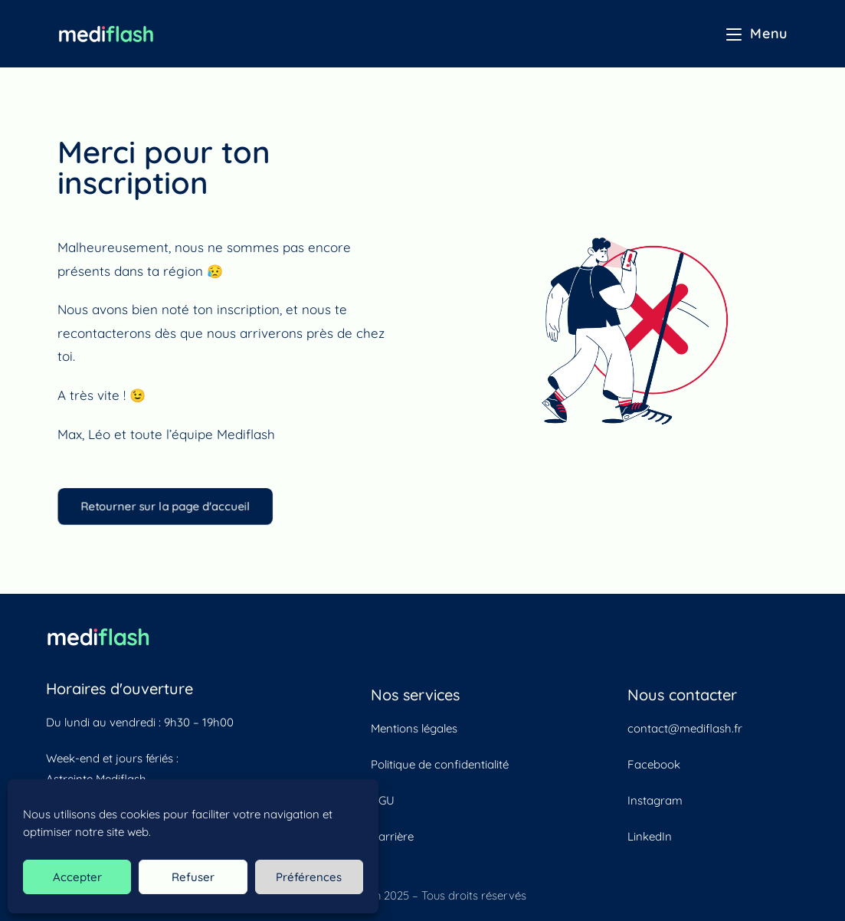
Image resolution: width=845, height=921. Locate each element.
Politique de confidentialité (440, 764)
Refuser (193, 877)
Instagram (655, 800)
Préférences (309, 877)
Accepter (77, 877)
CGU (383, 800)
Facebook (653, 764)
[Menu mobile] (757, 33)
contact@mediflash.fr (684, 728)
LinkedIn (649, 836)
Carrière (392, 836)
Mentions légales (414, 728)
